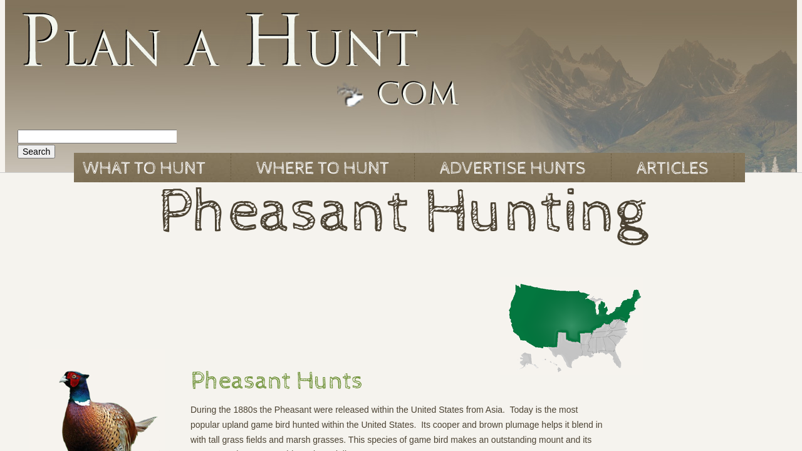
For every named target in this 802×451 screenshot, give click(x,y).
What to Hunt (144, 168)
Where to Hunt (322, 168)
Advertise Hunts (513, 168)
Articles (673, 168)
